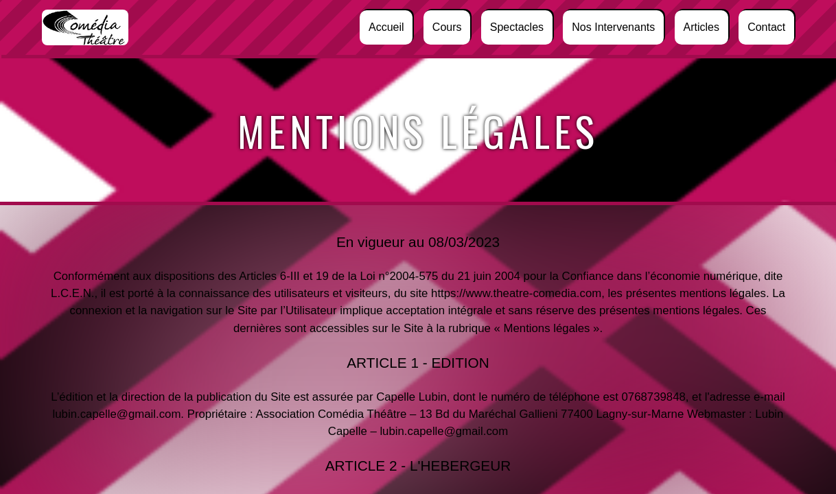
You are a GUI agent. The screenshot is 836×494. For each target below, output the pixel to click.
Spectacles (517, 27)
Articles (701, 27)
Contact (766, 27)
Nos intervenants (613, 27)
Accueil (386, 27)
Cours (447, 27)
